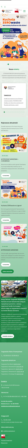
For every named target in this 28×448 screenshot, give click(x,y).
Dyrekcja (4, 381)
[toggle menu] (24, 11)
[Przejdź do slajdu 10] (24, 112)
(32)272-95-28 (16, 364)
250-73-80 (23, 396)
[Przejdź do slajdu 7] (17, 112)
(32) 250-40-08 (11, 396)
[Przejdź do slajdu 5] (17, 64)
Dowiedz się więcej (8, 336)
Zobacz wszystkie (7, 271)
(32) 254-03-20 (7, 355)
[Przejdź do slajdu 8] (19, 112)
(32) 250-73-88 (7, 420)
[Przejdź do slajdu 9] (22, 112)
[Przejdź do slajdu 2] (10, 64)
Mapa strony (4, 443)
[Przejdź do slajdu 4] (15, 64)
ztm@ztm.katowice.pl (9, 431)
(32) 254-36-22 (15, 355)
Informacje (6, 30)
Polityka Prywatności (6, 440)
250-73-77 (17, 396)
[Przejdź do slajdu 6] (19, 64)
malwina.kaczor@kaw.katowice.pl (10, 406)
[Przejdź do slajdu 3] (13, 64)
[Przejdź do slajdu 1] (8, 64)
